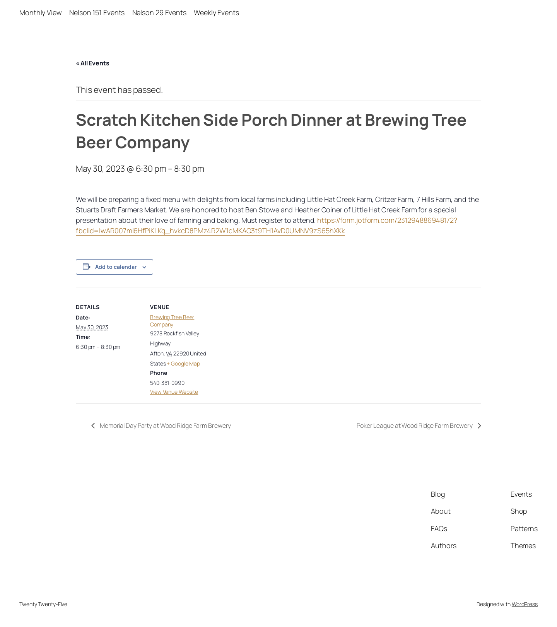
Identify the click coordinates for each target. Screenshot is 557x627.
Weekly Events (216, 12)
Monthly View (40, 12)
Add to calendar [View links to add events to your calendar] (116, 266)
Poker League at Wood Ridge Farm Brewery (415, 425)
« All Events (92, 63)
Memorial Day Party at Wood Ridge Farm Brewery (165, 425)
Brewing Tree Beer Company (172, 320)
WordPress (525, 604)
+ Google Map (183, 363)
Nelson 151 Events (97, 12)
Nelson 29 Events (159, 12)
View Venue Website (174, 391)
